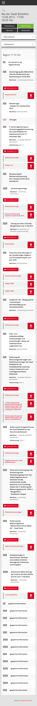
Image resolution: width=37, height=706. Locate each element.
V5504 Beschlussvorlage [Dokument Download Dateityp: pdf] (13, 512)
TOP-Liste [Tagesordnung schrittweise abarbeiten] (9, 30)
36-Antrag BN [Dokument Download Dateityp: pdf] (9, 244)
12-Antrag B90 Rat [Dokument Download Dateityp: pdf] (11, 595)
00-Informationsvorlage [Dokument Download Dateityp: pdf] (13, 276)
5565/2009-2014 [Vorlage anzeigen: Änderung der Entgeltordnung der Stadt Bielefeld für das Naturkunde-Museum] (12, 447)
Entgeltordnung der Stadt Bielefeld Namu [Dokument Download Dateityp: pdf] (13, 461)
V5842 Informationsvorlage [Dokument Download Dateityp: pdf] (14, 546)
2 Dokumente (9, 44)
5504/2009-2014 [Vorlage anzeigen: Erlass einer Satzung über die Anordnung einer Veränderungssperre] (12, 506)
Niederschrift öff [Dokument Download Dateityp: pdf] (10, 95)
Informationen (9, 26)
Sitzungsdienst (26, 700)
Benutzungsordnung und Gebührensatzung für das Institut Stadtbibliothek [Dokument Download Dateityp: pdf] (13, 417)
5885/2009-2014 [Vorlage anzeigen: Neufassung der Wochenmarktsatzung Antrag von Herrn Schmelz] (12, 237)
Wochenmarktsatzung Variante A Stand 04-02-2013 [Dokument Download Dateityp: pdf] (14, 215)
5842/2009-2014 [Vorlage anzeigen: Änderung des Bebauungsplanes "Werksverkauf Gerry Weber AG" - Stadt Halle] (12, 540)
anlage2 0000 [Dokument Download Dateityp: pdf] (9, 291)
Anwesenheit (25, 30)
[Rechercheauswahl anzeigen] (3, 10)
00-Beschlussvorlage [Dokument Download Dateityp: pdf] (12, 158)
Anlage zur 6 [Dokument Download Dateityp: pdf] (9, 165)
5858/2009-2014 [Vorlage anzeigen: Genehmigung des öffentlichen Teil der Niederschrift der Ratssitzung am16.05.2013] (12, 88)
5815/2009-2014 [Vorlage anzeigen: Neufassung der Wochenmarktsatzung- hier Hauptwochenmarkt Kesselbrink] (12, 200)
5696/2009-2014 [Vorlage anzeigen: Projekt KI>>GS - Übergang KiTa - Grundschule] (12, 319)
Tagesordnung (25, 26)
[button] (31, 95)
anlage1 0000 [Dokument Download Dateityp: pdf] (9, 283)
